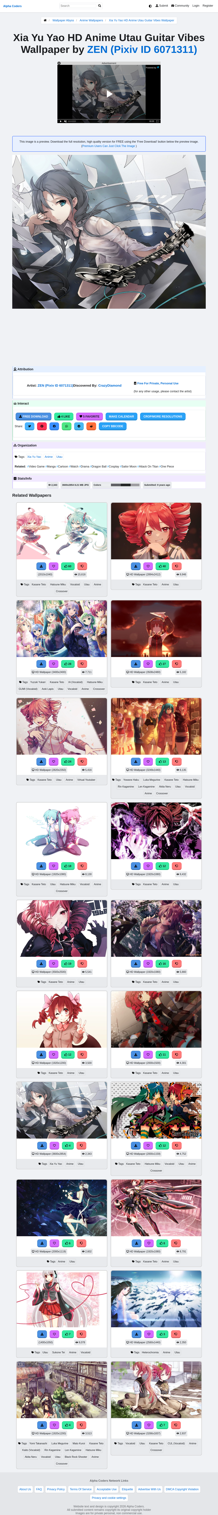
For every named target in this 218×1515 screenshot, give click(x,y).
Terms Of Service (81, 1489)
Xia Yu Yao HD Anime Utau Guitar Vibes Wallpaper (141, 20)
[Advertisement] (109, 337)
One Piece (166, 466)
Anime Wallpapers (92, 20)
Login (195, 5)
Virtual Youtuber (86, 779)
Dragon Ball (98, 466)
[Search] (99, 6)
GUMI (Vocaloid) (28, 689)
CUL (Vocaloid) (176, 1443)
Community (180, 5)
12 (162, 866)
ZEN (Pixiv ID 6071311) (142, 49)
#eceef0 (106, 485)
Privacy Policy (56, 1489)
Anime (49, 456)
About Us (25, 1489)
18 (67, 866)
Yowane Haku (131, 779)
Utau (59, 456)
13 (162, 761)
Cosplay (113, 466)
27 (162, 664)
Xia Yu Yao (34, 456)
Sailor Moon (129, 466)
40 (162, 566)
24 (67, 761)
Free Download (33, 416)
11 (162, 1054)
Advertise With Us (149, 1489)
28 (67, 664)
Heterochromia (150, 1352)
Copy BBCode (112, 426)
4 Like (64, 416)
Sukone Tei (58, 1352)
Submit (162, 5)
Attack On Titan (148, 466)
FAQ (39, 1489)
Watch (74, 466)
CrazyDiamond (109, 385)
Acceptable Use (107, 1489)
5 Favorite (89, 416)
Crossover (62, 591)
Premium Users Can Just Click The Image (109, 146)
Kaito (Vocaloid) (31, 1450)
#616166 (116, 485)
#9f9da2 (135, 485)
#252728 (126, 485)
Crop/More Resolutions (163, 416)
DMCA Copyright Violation (182, 1489)
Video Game (36, 466)
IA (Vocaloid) (75, 682)
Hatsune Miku (58, 584)
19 (67, 963)
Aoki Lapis (48, 689)
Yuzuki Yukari (37, 682)
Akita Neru (165, 786)
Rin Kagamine (126, 786)
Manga (50, 466)
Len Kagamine (146, 786)
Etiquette (127, 1489)
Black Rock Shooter (76, 1456)
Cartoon (62, 466)
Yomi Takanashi (38, 1443)
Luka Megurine (151, 779)
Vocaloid (75, 584)
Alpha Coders (12, 6)
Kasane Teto (39, 584)
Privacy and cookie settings (109, 1497)
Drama (84, 466)
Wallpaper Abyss (63, 20)
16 (162, 963)
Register (208, 5)
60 (67, 566)
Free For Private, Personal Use (157, 383)
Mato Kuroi (79, 1443)
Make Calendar (121, 416)
